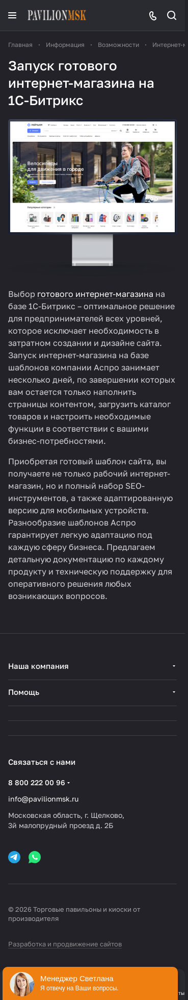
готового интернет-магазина (95, 294)
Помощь (23, 691)
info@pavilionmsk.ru (43, 798)
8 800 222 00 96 (36, 782)
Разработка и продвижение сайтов (65, 944)
